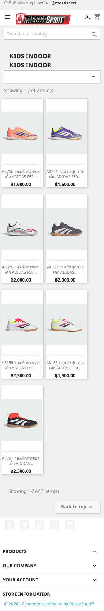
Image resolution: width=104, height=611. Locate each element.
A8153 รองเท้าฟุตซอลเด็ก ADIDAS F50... (65, 365)
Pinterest (54, 524)
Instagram (69, 524)
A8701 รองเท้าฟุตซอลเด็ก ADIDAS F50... (65, 174)
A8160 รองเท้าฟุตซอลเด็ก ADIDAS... (65, 269)
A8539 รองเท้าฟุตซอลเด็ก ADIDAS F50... (21, 269)
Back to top (77, 507)
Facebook (9, 524)
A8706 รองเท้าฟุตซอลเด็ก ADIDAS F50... (21, 174)
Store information (27, 594)
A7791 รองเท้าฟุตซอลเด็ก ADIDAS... (21, 460)
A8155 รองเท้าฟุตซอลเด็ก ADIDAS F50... (21, 365)
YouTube (39, 524)
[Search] (52, 34)
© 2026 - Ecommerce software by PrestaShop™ (49, 604)
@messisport (64, 3)
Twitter (24, 524)
